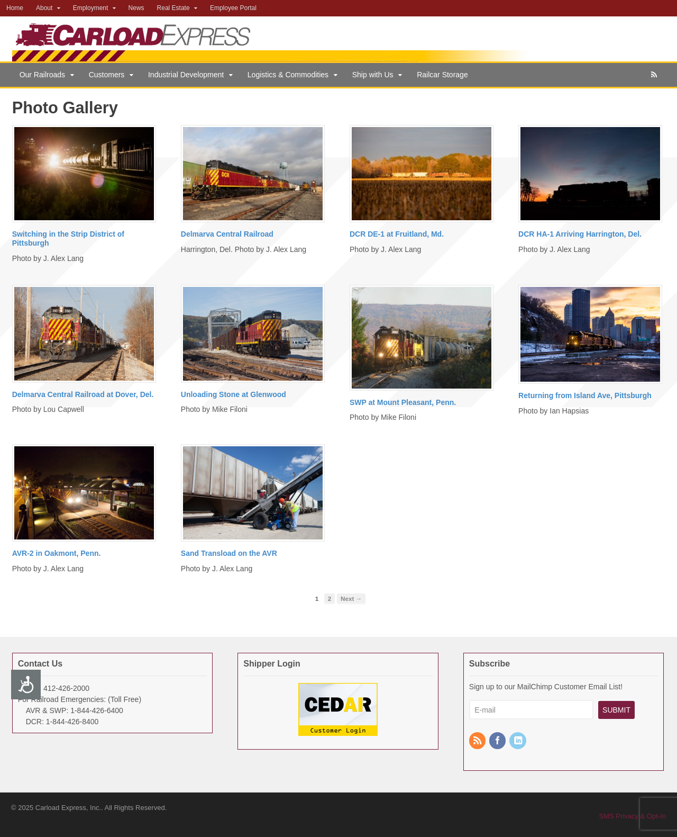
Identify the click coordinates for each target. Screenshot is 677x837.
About (44, 8)
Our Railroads (42, 74)
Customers (107, 74)
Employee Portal (233, 8)
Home (14, 8)
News (136, 8)
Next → (351, 598)
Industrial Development (186, 74)
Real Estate (173, 8)
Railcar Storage (442, 74)
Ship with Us (373, 74)
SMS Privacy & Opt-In (632, 816)
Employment (90, 8)
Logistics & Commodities (288, 74)
